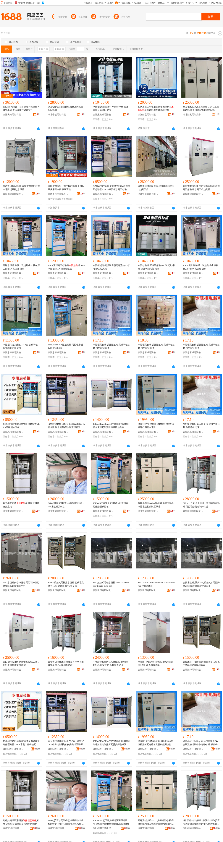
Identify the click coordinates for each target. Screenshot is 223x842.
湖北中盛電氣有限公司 (58, 114)
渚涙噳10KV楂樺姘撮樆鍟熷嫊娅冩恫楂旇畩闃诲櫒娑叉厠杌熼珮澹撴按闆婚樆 (156, 743)
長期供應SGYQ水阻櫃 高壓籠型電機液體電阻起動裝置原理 (156, 505)
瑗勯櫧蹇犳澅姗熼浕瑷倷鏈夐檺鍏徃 (13, 749)
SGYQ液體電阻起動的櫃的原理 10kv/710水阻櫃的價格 (66, 505)
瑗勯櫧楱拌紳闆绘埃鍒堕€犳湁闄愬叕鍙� (193, 828)
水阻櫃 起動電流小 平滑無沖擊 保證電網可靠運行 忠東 (110, 108)
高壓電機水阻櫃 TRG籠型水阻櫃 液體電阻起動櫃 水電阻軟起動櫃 (201, 188)
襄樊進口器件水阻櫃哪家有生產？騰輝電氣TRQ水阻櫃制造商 (66, 664)
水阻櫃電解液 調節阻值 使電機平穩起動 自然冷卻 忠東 (111, 346)
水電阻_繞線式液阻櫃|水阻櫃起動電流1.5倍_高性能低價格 (155, 664)
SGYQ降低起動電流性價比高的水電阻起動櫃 (65, 108)
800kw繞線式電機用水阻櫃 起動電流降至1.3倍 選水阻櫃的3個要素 (66, 584)
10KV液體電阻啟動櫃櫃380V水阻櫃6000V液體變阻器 (66, 267)
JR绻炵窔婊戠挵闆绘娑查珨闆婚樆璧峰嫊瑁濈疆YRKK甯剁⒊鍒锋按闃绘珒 (21, 743)
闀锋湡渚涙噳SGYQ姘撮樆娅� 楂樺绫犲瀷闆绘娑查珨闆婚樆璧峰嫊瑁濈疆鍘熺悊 (156, 822)
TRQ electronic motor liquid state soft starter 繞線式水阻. (156, 584)
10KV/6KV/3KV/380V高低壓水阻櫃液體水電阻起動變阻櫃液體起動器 (111, 426)
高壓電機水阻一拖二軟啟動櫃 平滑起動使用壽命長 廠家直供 (66, 188)
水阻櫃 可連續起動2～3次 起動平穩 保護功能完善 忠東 (20, 346)
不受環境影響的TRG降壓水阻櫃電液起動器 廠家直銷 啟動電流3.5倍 (111, 664)
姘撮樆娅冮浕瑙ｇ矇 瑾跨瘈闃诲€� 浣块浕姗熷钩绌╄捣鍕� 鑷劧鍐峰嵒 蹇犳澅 (201, 743)
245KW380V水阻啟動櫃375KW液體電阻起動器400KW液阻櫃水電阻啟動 (111, 188)
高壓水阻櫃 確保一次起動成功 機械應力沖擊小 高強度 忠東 (21, 267)
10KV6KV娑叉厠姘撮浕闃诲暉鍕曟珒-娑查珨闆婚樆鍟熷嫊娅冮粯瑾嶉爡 (111, 822)
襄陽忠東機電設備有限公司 (103, 114)
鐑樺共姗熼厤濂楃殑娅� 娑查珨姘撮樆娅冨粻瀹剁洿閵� (21, 822)
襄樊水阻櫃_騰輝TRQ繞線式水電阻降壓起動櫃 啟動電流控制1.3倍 (201, 584)
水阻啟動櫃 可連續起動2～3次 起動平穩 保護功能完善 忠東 (156, 267)
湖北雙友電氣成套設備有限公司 (193, 114)
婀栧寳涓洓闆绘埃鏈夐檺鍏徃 (13, 828)
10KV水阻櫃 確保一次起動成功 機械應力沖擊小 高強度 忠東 (200, 267)
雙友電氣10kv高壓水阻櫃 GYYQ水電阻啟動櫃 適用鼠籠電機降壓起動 (201, 108)
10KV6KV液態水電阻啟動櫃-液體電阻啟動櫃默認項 (110, 505)
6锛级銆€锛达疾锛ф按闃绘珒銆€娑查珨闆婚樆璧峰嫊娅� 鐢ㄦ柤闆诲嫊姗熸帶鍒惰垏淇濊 (201, 822)
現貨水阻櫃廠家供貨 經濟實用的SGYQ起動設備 (156, 188)
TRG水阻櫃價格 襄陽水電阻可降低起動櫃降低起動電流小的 (21, 584)
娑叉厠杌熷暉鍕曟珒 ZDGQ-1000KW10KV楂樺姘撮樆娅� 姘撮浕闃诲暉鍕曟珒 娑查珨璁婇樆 (66, 743)
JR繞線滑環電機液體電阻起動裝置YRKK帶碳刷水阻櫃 (21, 426)
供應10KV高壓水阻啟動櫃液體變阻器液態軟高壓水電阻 (156, 426)
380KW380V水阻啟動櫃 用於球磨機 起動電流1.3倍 (65, 346)
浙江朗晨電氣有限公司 (148, 114)
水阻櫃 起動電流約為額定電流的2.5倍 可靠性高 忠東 (111, 267)
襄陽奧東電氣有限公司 (13, 114)
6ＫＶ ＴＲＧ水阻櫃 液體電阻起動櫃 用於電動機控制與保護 (201, 505)
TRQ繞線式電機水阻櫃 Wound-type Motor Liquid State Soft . (111, 584)
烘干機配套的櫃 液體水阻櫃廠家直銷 (21, 505)
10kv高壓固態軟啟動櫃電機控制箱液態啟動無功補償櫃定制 (156, 108)
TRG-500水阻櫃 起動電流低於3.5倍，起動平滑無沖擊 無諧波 (21, 664)
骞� (37, 748)
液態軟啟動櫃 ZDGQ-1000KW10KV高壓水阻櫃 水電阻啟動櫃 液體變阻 (66, 426)
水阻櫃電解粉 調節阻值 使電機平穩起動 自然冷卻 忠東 (201, 346)
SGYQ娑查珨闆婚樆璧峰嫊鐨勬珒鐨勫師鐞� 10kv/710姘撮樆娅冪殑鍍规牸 (66, 822)
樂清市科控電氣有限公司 (58, 194)
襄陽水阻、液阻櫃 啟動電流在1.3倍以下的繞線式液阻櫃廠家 (201, 664)
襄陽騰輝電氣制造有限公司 (13, 194)
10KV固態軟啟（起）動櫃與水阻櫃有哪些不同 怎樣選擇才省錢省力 (21, 108)
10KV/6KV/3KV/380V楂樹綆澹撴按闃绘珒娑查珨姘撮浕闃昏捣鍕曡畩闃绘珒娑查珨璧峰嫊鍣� (111, 743)
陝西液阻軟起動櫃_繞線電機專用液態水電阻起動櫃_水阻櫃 (21, 188)
